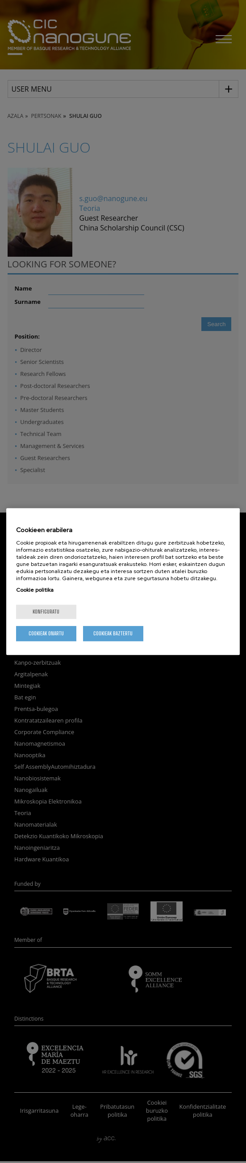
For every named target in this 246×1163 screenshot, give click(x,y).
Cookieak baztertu (113, 633)
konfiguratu (46, 611)
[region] (123, 581)
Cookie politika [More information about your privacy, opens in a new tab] (35, 590)
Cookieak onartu (46, 633)
